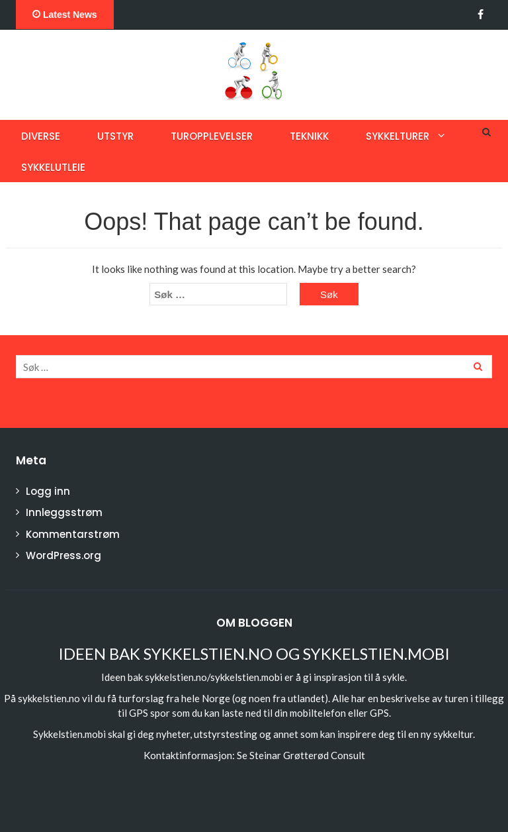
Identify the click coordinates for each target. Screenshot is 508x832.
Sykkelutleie (53, 167)
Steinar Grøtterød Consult (307, 755)
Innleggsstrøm (64, 512)
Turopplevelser (212, 136)
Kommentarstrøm (73, 534)
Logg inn (48, 491)
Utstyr (115, 136)
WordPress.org (63, 555)
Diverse (40, 136)
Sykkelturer (397, 136)
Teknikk (309, 136)
